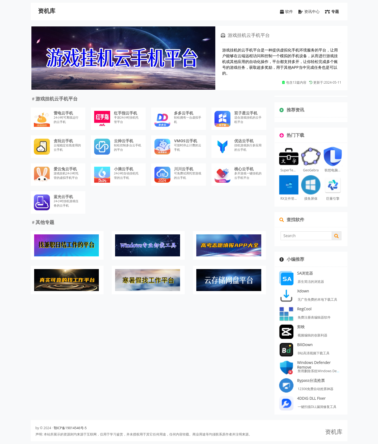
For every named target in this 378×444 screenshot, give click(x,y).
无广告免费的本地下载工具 (317, 299)
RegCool (304, 308)
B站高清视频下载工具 (314, 353)
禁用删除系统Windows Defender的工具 (327, 371)
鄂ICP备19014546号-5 (70, 428)
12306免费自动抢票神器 (315, 389)
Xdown (303, 291)
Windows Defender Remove (314, 364)
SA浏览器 (305, 273)
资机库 (46, 11)
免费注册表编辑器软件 (314, 317)
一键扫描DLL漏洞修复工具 (317, 406)
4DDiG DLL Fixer (311, 398)
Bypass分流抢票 (311, 380)
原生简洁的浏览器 (311, 281)
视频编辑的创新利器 (312, 335)
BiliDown (305, 344)
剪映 (301, 326)
